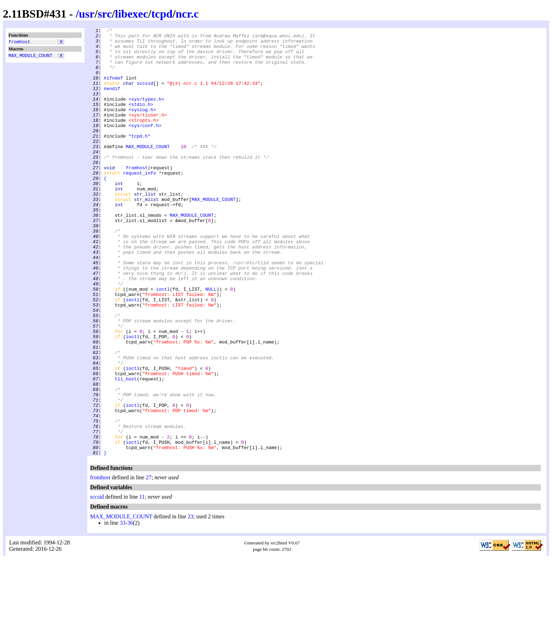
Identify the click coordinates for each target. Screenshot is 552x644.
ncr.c (187, 13)
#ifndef (113, 88)
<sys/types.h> (146, 114)
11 (142, 582)
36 (130, 608)
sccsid (145, 94)
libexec (131, 13)
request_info (139, 202)
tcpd (161, 13)
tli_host (126, 449)
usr (86, 13)
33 (122, 608)
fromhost (19, 42)
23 (190, 602)
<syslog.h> (142, 126)
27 (148, 563)
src (105, 13)
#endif (112, 101)
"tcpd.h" (139, 158)
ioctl (163, 342)
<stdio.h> (140, 120)
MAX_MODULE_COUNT (30, 57)
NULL (210, 342)
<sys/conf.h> (145, 145)
